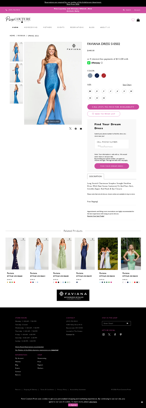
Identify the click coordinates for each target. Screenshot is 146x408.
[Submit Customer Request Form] (111, 166)
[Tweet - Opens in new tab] (70, 128)
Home (12, 36)
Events (17, 368)
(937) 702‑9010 (72, 321)
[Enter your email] (116, 323)
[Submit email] (127, 323)
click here (93, 402)
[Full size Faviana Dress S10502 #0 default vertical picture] (53, 83)
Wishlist (18, 362)
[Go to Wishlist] (133, 20)
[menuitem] (6, 27)
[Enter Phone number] (108, 146)
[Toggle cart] (138, 20)
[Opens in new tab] (73, 295)
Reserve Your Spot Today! (95, 216)
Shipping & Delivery (30, 389)
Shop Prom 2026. (73, 4)
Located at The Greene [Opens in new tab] (74, 331)
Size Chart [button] (127, 85)
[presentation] (15, 254)
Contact (18, 371)
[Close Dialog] (142, 402)
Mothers (40, 368)
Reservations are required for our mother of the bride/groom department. (73, 2)
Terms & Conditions (47, 389)
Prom (39, 362)
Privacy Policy (62, 389)
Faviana (21, 36)
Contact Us (70, 334)
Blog (16, 365)
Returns (18, 375)
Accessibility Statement (78, 389)
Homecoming (42, 358)
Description (95, 176)
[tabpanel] (16, 52)
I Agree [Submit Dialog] (73, 405)
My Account (19, 358)
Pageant (40, 365)
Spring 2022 (33, 36)
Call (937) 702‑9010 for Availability (113, 107)
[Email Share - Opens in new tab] (81, 128)
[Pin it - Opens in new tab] (75, 128)
